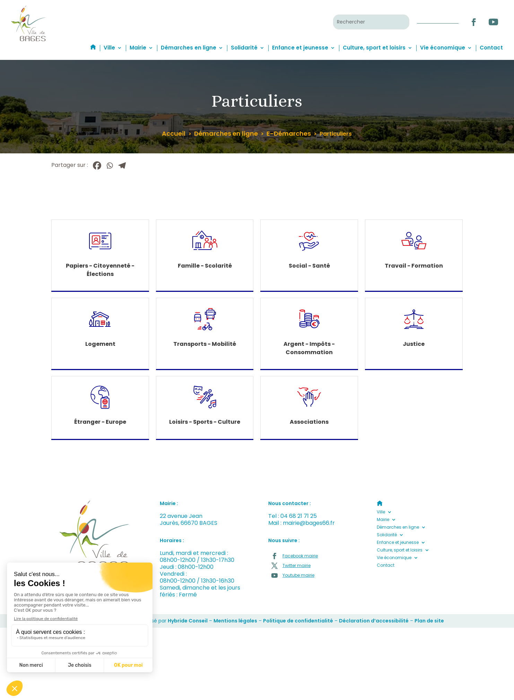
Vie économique (442, 47)
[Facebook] (97, 165)
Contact (491, 47)
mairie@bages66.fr (309, 523)
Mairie (138, 47)
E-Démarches (289, 133)
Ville (109, 47)
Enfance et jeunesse (300, 47)
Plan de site (429, 620)
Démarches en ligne (188, 47)
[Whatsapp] (109, 165)
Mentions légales (235, 620)
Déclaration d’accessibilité (374, 620)
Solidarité (244, 47)
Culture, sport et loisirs (374, 47)
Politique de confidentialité (298, 620)
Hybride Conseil (188, 620)
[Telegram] (122, 165)
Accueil (173, 133)
